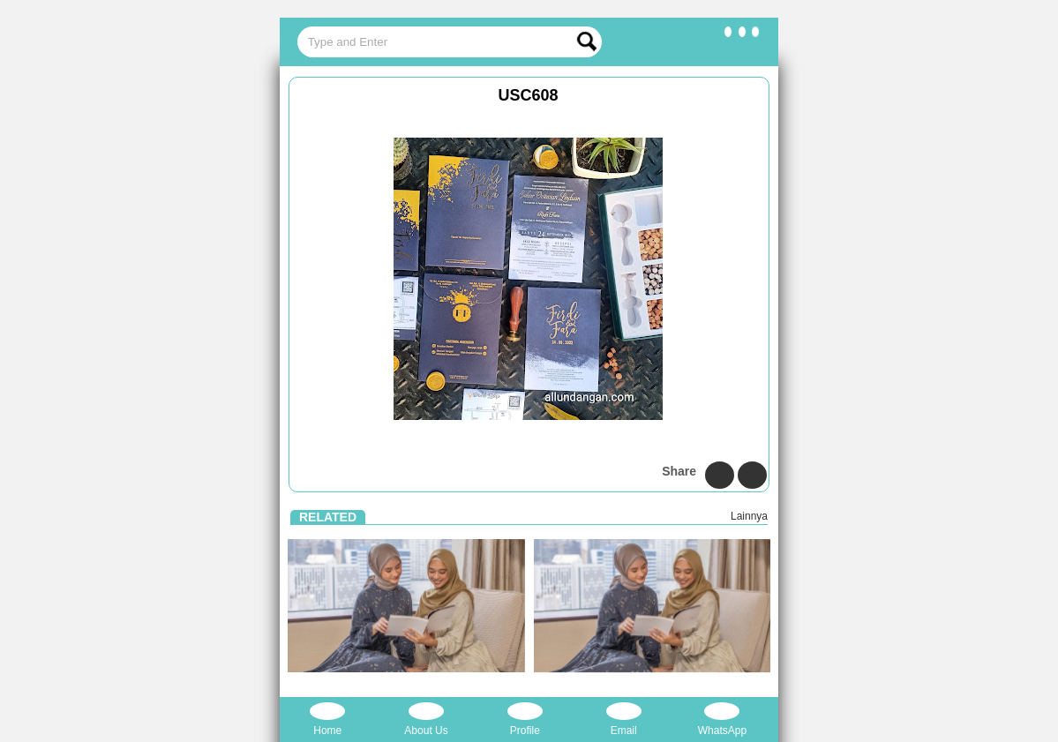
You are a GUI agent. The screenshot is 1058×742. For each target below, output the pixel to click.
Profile (525, 719)
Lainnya (749, 516)
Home (327, 719)
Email (624, 719)
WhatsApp (722, 719)
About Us (425, 719)
